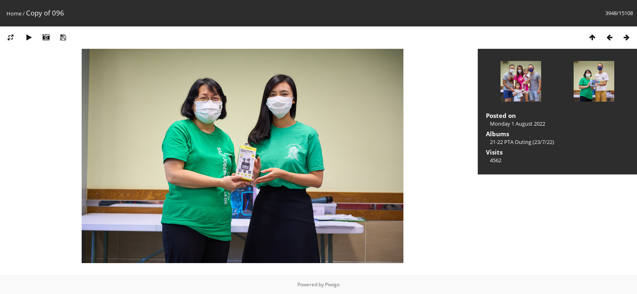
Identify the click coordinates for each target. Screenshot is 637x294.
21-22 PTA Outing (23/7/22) (522, 142)
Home (14, 13)
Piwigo (332, 284)
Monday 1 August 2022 (517, 123)
